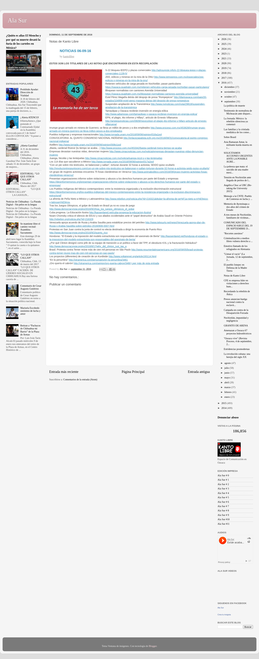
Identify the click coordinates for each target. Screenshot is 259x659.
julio (227, 367)
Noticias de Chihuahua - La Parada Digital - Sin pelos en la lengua (23, 203)
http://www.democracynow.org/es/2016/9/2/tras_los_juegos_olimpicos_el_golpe (91, 209)
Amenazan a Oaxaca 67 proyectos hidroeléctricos (237, 332)
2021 (224, 58)
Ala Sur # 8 (223, 510)
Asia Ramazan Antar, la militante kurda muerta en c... (238, 145)
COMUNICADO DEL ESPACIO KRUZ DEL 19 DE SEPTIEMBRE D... (238, 225)
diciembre (229, 87)
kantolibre (68, 56)
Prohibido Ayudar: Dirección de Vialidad (29, 92)
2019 (224, 68)
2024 (224, 48)
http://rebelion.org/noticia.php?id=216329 (71, 219)
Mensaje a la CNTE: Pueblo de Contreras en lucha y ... (238, 197)
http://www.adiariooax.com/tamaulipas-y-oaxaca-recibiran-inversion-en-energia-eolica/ (151, 114)
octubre (228, 96)
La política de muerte (234, 105)
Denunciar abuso (228, 417)
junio (227, 372)
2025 (224, 44)
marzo (227, 387)
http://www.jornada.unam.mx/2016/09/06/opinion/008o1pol (90, 144)
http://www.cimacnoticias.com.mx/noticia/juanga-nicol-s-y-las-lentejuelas (123, 158)
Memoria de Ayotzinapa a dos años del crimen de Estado (236, 206)
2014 (224, 408)
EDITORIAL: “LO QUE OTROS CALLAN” (29, 176)
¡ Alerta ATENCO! (29, 117)
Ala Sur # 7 (223, 506)
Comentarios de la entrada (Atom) (80, 379)
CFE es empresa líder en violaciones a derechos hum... (236, 283)
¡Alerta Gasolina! (29, 145)
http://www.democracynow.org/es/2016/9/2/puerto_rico (78, 232)
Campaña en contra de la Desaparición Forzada (236, 311)
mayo (227, 377)
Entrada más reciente (63, 372)
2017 (224, 77)
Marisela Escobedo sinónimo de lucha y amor (30, 311)
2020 (224, 63)
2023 (224, 53)
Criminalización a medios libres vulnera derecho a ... (238, 240)
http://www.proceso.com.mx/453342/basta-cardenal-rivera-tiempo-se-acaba (141, 148)
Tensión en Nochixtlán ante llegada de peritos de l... (237, 179)
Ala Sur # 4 (223, 493)
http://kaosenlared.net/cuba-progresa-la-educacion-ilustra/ (120, 212)
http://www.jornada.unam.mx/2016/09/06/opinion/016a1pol (130, 134)
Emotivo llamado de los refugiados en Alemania (237, 247)
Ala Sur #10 (224, 519)
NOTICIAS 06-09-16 (75, 51)
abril (227, 382)
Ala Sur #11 (223, 523)
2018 (224, 73)
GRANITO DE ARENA (236, 325)
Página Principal (133, 372)
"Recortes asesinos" (233, 233)
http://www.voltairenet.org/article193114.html (132, 256)
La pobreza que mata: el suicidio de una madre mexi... (236, 169)
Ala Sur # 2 (223, 484)
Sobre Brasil (230, 137)
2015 (224, 403)
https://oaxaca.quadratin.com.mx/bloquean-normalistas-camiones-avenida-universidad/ (151, 93)
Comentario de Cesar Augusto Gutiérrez (30, 287)
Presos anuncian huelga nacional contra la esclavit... (235, 302)
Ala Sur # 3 (223, 488)
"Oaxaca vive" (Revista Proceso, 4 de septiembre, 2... (238, 341)
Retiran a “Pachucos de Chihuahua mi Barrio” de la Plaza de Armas (30, 330)
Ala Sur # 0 (223, 475)
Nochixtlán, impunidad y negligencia (236, 319)
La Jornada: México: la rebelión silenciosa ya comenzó (236, 121)
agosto (228, 363)
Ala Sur (17, 20)
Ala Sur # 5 (223, 497)
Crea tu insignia (224, 615)
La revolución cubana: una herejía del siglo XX (237, 355)
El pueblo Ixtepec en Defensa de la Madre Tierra (235, 267)
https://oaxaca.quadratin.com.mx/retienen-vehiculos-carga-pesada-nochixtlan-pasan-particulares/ (157, 87)
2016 (224, 82)
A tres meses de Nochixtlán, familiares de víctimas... (238, 216)
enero (227, 397)
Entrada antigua (199, 372)
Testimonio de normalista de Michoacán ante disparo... (238, 112)
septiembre (230, 101)
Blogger (153, 646)
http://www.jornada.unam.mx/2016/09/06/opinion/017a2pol (123, 161)
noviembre (230, 91)
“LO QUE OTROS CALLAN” (29, 256)
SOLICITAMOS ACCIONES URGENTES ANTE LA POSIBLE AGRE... (238, 157)
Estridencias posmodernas (237, 349)
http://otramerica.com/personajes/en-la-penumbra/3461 (98, 259)
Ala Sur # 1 (223, 479)
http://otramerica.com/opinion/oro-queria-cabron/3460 (102, 263)
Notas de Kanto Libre (234, 275)
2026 (224, 39)
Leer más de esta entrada (145, 263)
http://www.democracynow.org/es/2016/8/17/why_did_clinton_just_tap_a (88, 246)
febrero (228, 392)
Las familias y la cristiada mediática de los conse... (237, 131)
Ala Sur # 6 (223, 501)
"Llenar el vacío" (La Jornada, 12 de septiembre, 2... (238, 257)
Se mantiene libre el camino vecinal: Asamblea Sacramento (30, 228)
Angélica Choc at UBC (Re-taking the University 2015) (238, 188)
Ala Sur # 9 (223, 515)
